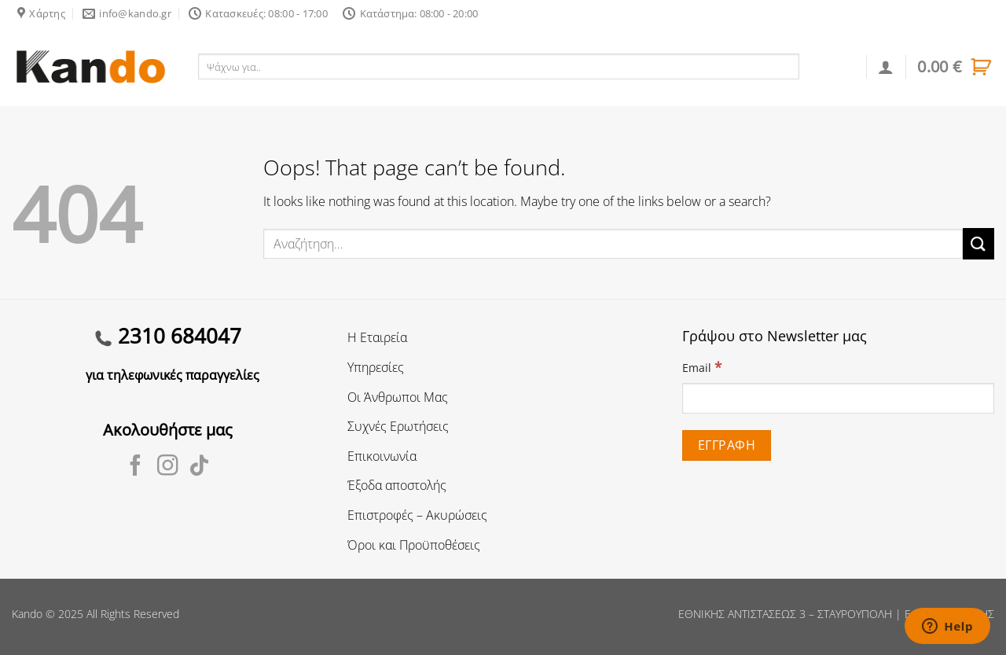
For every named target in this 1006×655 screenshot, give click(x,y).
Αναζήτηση (833, 66)
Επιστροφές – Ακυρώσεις (417, 515)
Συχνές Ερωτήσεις (398, 426)
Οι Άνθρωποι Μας (397, 397)
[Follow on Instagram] (167, 467)
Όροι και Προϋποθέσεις (413, 545)
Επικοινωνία (382, 456)
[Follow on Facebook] (135, 467)
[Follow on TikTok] (199, 467)
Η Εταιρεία (377, 337)
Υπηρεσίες (375, 367)
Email (701, 367)
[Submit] (978, 243)
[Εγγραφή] (726, 445)
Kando (27, 613)
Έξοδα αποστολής (396, 485)
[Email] (838, 398)
